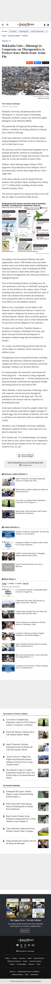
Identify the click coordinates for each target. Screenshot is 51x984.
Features (31, 964)
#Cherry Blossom (37, 31)
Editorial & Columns (14, 961)
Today (4, 583)
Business (22, 958)
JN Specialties (21, 964)
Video (39, 964)
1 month (18, 583)
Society (14, 958)
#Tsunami (13, 31)
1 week (11, 583)
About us (12, 971)
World (30, 958)
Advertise (34, 974)
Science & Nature (35, 961)
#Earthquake (23, 31)
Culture (12, 964)
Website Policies (17, 974)
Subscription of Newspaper (25, 951)
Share (38, 63)
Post (30, 63)
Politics (7, 958)
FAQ (26, 974)
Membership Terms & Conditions (28, 971)
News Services (39, 958)
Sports (25, 961)
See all (25, 583)
